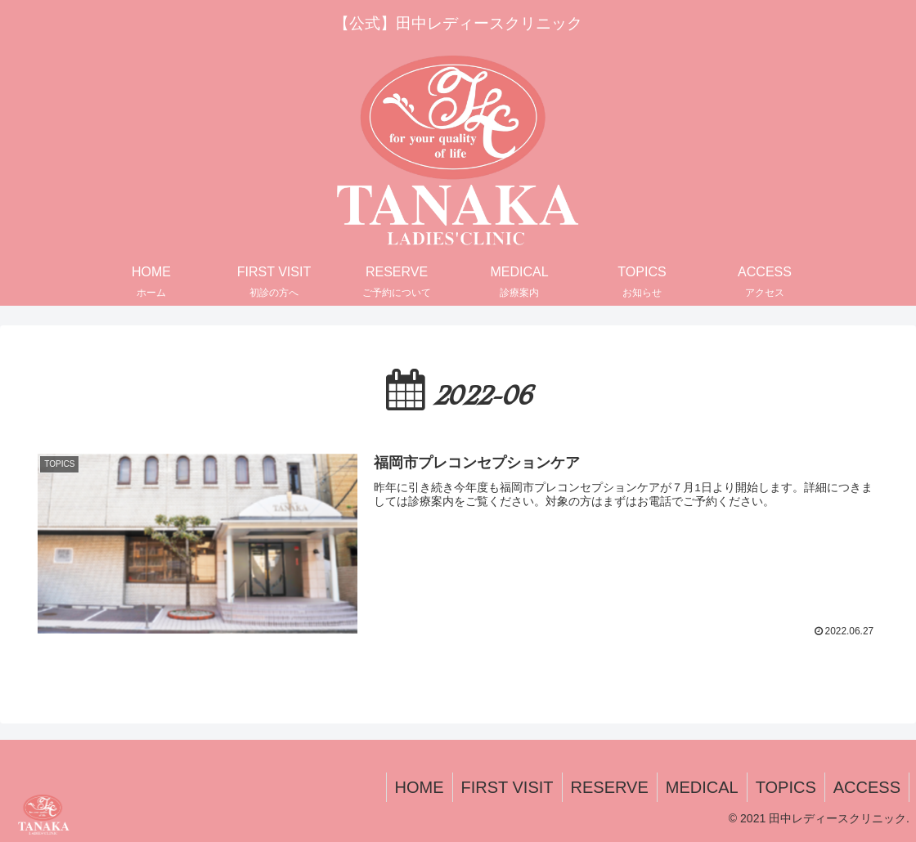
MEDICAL (702, 787)
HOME (419, 787)
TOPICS (786, 787)
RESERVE (610, 787)
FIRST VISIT (507, 787)
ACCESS (866, 787)
